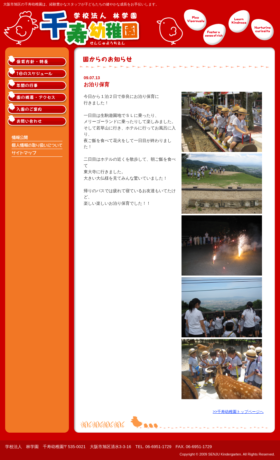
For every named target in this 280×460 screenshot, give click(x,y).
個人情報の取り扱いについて (37, 145)
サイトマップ (37, 153)
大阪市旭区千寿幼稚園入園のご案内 (37, 109)
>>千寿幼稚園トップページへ (238, 411)
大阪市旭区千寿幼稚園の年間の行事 (37, 85)
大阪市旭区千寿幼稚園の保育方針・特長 (37, 62)
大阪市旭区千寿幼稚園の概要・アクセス (37, 97)
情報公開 (37, 137)
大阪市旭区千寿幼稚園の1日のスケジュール (37, 74)
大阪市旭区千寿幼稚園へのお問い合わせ (37, 121)
